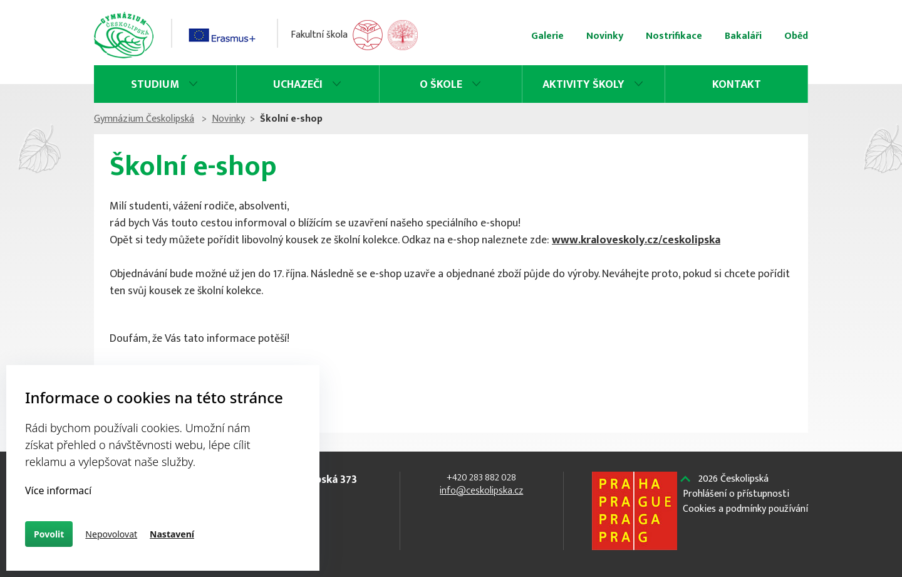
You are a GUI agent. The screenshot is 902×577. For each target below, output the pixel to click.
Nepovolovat (111, 534)
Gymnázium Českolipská (144, 118)
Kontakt (736, 84)
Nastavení (172, 534)
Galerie (547, 36)
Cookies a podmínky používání (745, 509)
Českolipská (733, 479)
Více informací (58, 490)
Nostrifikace (674, 36)
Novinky (604, 36)
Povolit (49, 534)
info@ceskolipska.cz (481, 490)
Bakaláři (743, 36)
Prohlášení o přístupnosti (736, 494)
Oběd (796, 36)
